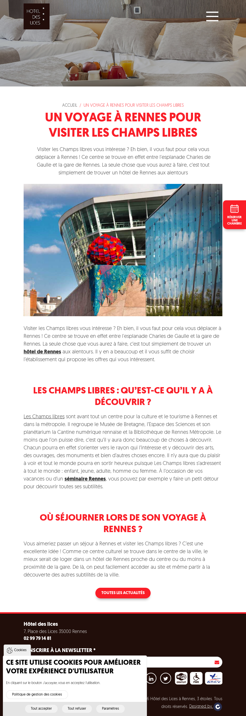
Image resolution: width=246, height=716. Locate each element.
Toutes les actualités (123, 593)
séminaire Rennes (85, 479)
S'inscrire (217, 662)
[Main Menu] (212, 16)
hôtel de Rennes (42, 352)
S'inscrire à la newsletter (60, 650)
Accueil (69, 105)
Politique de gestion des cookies (37, 696)
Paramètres (110, 710)
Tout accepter (41, 710)
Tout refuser (77, 710)
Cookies (20, 652)
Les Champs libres (44, 417)
